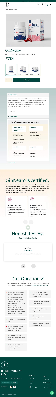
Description (13, 94)
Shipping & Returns (48, 387)
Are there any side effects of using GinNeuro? (41, 302)
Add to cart (26, 80)
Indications (13, 163)
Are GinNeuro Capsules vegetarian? (39, 310)
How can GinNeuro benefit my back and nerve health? (16, 293)
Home (7, 9)
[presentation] (24, 266)
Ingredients (13, 116)
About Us (46, 379)
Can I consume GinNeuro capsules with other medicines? (15, 347)
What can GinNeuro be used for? (16, 320)
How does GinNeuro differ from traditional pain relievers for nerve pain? (16, 328)
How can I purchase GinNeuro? (38, 317)
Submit (14, 382)
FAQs (31, 383)
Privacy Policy (47, 382)
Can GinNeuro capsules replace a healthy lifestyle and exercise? (40, 294)
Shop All (32, 378)
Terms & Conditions (49, 385)
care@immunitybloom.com (40, 285)
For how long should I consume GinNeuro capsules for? (16, 337)
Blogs (31, 381)
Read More (12, 112)
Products (11, 9)
